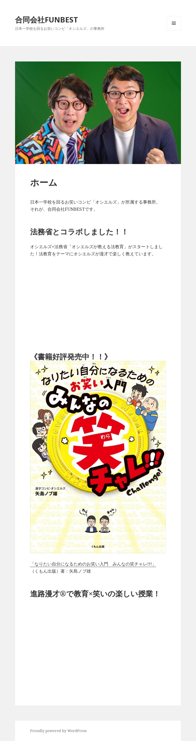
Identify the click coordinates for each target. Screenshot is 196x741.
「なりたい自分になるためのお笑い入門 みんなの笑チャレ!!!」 (93, 564)
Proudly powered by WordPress (58, 730)
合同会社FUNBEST (46, 19)
